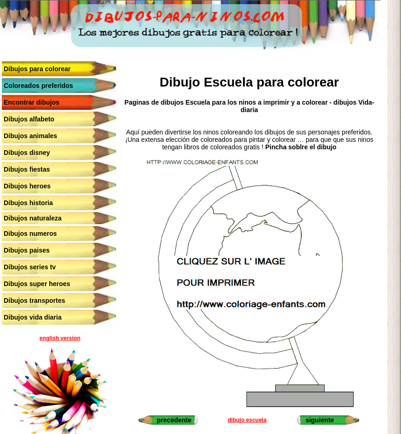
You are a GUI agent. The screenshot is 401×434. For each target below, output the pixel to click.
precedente (174, 420)
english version (59, 338)
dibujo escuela (247, 420)
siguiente (319, 420)
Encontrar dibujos (31, 102)
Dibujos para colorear (37, 69)
